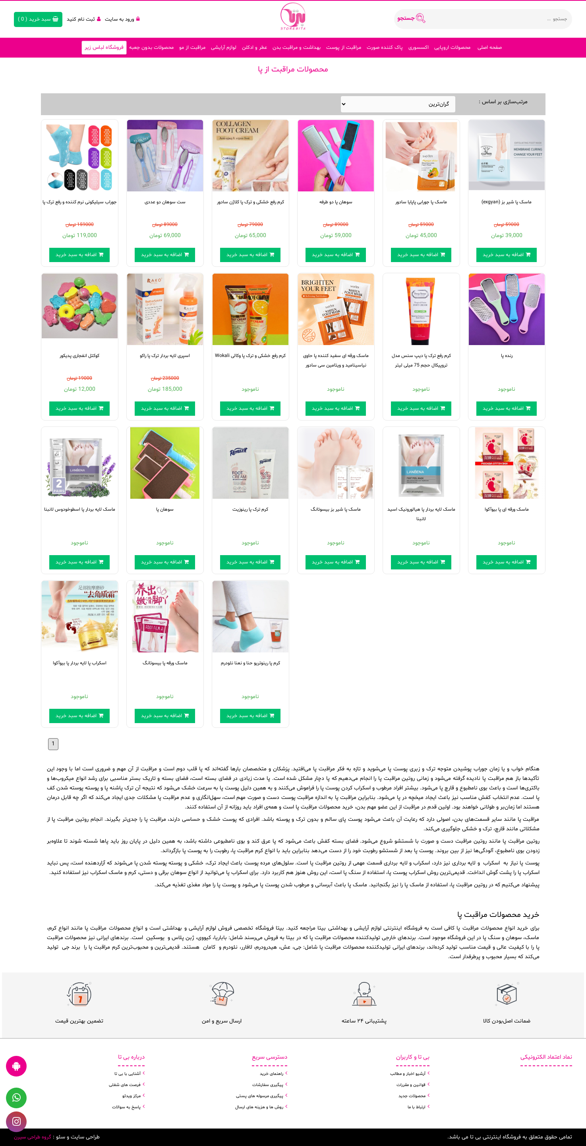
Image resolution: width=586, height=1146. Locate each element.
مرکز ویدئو (131, 1096)
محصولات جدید (411, 1096)
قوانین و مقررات (410, 1085)
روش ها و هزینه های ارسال (259, 1107)
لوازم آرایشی (223, 47)
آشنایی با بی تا (127, 1074)
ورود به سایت (122, 19)
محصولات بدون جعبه (151, 47)
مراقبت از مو (192, 47)
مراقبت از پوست (343, 47)
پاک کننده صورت (385, 47)
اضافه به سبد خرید (79, 255)
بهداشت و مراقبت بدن (297, 47)
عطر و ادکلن (254, 47)
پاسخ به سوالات (126, 1107)
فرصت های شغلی (125, 1085)
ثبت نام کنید (84, 19)
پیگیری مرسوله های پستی (259, 1096)
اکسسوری (418, 47)
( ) (38, 19)
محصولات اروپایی (452, 47)
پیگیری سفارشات (267, 1085)
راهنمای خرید (271, 1074)
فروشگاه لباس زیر (103, 48)
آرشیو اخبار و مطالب (407, 1074)
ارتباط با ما (416, 1107)
